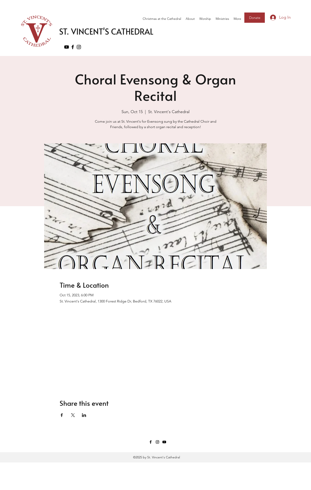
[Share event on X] (73, 415)
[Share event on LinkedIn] (84, 415)
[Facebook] (73, 47)
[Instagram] (79, 47)
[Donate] (254, 18)
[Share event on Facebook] (62, 415)
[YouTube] (66, 47)
